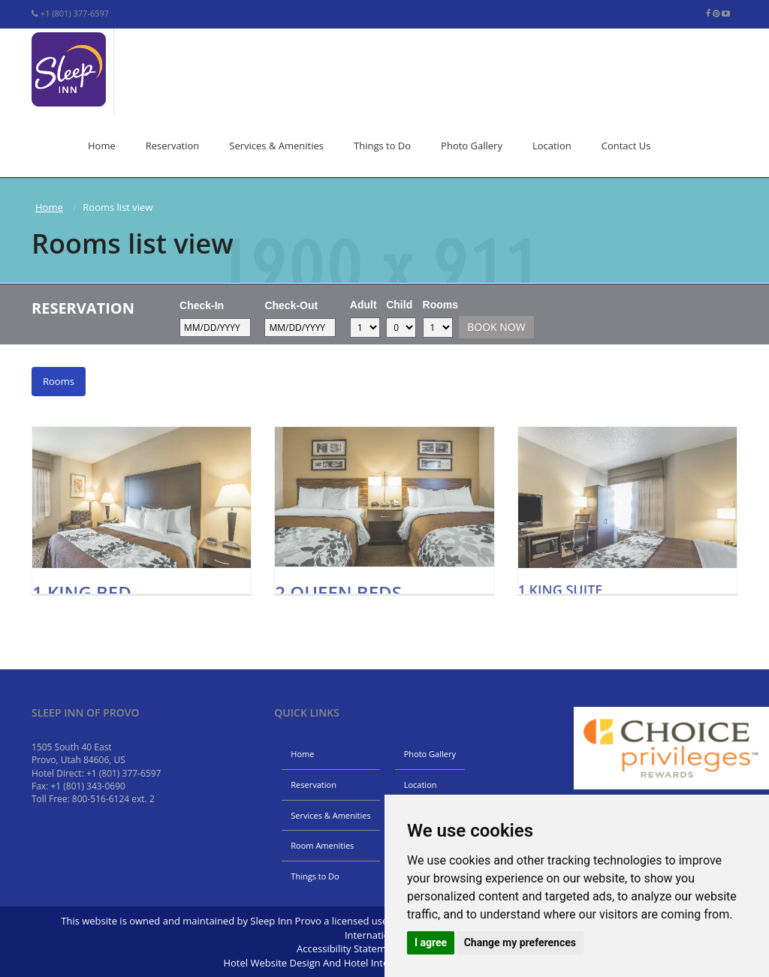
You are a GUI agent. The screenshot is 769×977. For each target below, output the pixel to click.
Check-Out (291, 305)
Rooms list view (133, 243)
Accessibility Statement (349, 948)
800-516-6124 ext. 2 (113, 798)
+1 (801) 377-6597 (75, 13)
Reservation (173, 145)
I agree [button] (431, 942)
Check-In (201, 305)
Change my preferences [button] (520, 942)
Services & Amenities (276, 145)
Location (551, 145)
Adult (363, 305)
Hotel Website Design (271, 962)
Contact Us (626, 145)
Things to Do (382, 145)
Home (102, 145)
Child (399, 305)
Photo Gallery (471, 145)
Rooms (440, 305)
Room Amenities (322, 845)
